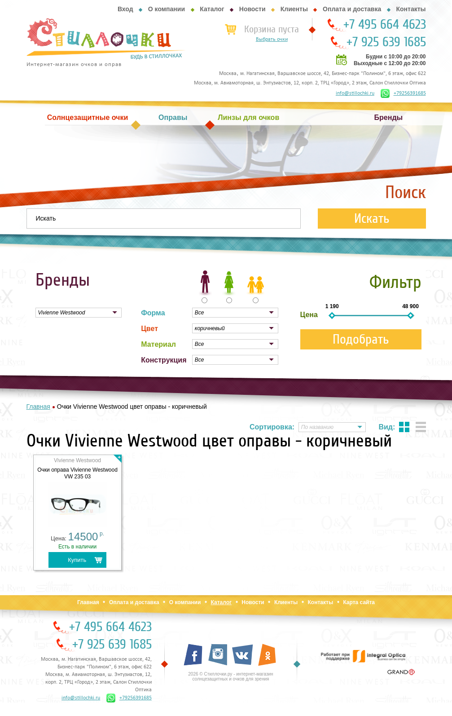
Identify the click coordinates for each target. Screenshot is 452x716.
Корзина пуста (271, 29)
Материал (158, 344)
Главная (88, 602)
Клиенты (294, 9)
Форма (153, 313)
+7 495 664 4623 (384, 24)
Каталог (212, 9)
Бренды (388, 117)
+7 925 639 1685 (386, 42)
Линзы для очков (248, 117)
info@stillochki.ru (355, 93)
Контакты (411, 9)
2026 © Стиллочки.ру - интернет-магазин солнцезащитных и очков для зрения (230, 676)
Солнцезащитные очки (87, 117)
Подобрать (361, 339)
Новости (252, 9)
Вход (125, 9)
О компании (166, 9)
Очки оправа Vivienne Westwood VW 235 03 (77, 473)
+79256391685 (403, 93)
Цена (309, 314)
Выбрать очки (272, 39)
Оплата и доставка (352, 9)
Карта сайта (359, 602)
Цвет (149, 328)
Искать (372, 218)
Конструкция (163, 360)
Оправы (172, 117)
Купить (77, 560)
